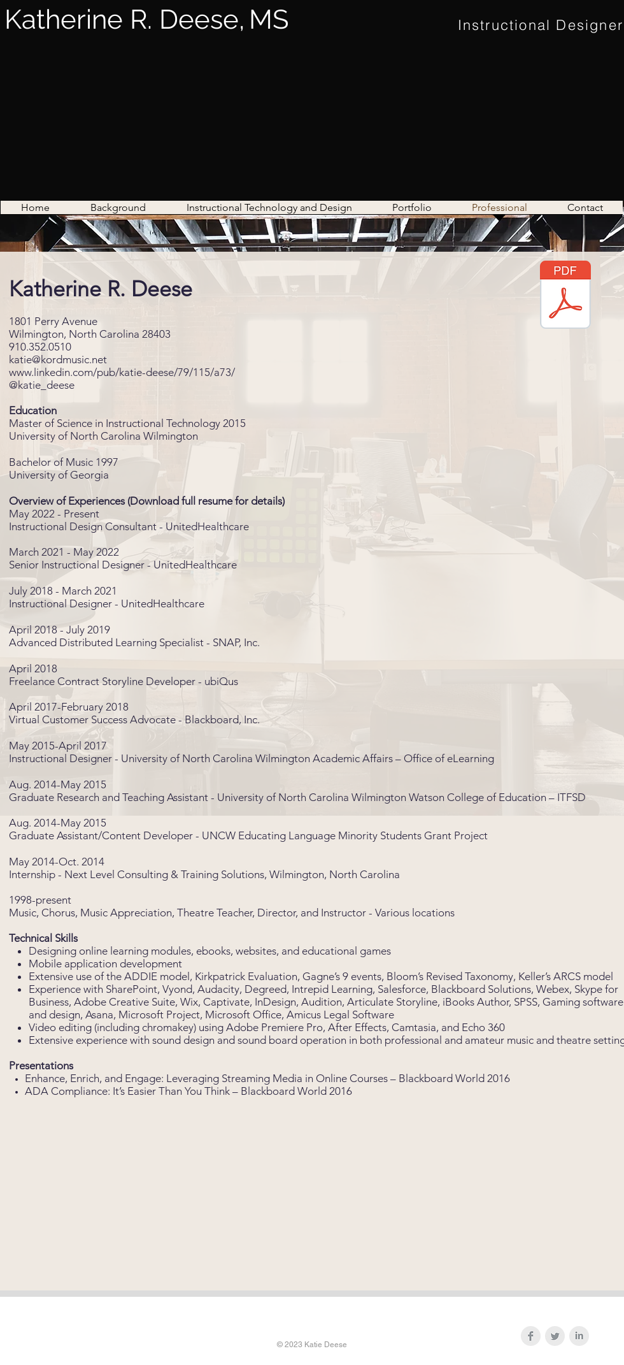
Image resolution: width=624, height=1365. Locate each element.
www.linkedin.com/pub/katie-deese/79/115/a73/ (122, 372)
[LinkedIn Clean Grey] (579, 1336)
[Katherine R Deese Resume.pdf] (565, 296)
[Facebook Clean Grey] (531, 1336)
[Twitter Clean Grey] (555, 1336)
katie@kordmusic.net (58, 359)
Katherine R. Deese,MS (146, 19)
